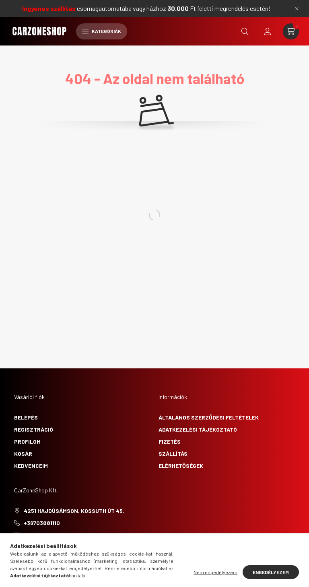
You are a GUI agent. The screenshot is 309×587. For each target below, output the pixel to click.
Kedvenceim (31, 465)
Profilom (27, 441)
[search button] (245, 31)
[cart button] (291, 31)
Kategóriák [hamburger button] (101, 31)
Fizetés (170, 441)
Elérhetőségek (181, 465)
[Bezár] (297, 8)
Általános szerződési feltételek (209, 417)
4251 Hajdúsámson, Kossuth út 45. (74, 510)
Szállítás (173, 453)
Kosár (23, 453)
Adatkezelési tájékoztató (198, 429)
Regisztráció (33, 429)
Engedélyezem (271, 572)
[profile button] (268, 31)
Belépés (26, 417)
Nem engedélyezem (215, 572)
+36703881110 (42, 522)
